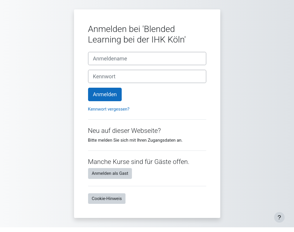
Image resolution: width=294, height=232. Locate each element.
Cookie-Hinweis (107, 198)
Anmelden (105, 94)
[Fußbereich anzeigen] (279, 217)
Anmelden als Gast (110, 173)
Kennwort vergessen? (109, 109)
